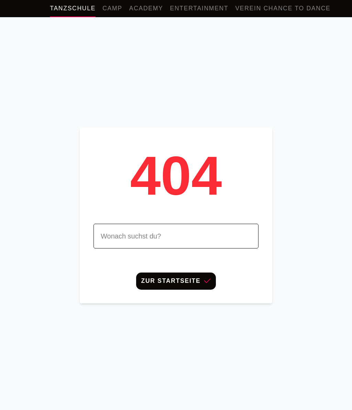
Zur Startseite (176, 280)
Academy (146, 8)
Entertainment (199, 8)
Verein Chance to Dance (282, 8)
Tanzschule (73, 8)
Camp (112, 8)
